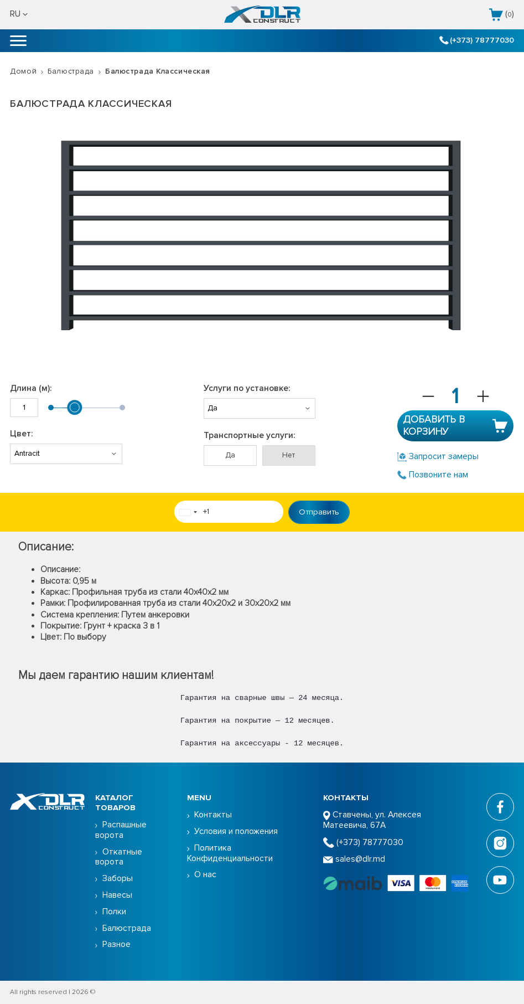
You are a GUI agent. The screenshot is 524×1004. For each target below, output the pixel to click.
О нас (205, 874)
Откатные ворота (118, 857)
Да (230, 455)
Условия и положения (236, 831)
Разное (116, 944)
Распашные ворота (121, 830)
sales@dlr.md (354, 859)
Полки (114, 912)
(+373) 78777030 (476, 40)
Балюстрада (71, 71)
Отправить (319, 512)
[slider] (74, 407)
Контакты (213, 815)
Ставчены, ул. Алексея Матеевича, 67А (372, 820)
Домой (23, 71)
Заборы (117, 878)
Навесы (117, 895)
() (501, 15)
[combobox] (187, 512)
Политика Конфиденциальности (230, 853)
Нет (288, 455)
